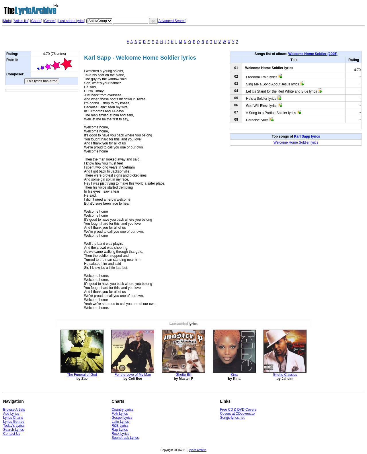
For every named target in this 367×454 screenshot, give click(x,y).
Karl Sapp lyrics (307, 136)
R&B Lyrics (120, 426)
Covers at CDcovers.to (237, 414)
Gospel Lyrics (122, 418)
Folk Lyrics (120, 414)
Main (7, 21)
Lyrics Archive (197, 450)
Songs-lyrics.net (232, 418)
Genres (49, 21)
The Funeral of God (82, 375)
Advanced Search (172, 21)
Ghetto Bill (183, 375)
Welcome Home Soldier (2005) (312, 54)
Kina (234, 375)
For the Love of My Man (133, 375)
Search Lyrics (13, 430)
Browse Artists (14, 410)
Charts (36, 21)
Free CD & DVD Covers (238, 410)
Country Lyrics (122, 410)
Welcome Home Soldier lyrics (296, 142)
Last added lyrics (71, 21)
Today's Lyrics (14, 426)
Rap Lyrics (120, 430)
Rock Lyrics (120, 434)
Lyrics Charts (13, 418)
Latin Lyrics (120, 422)
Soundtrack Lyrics (125, 438)
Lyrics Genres (13, 422)
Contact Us (11, 434)
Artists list (20, 21)
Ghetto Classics (285, 375)
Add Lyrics (11, 414)
